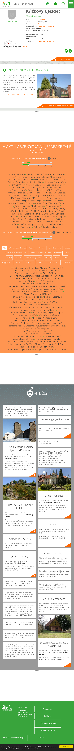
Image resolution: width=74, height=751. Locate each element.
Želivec (29, 227)
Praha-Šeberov (14, 208)
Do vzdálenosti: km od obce (29, 158)
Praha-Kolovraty (53, 206)
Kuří (54, 192)
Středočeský (42, 19)
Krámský (11, 192)
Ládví (10, 195)
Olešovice (30, 203)
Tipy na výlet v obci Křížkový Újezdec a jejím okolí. (18, 94)
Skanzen (68, 248)
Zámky (9, 258)
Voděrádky (15, 221)
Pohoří (17, 206)
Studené (22, 216)
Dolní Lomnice (40, 179)
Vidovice (60, 219)
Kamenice (23, 187)
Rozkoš (20, 213)
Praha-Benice (38, 206)
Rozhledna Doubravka (20, 323)
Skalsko (28, 213)
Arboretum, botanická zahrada (40, 253)
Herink (28, 182)
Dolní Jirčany (27, 179)
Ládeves (61, 192)
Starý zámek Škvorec (47, 310)
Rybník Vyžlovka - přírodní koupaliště (27, 297)
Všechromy (26, 221)
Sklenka (36, 213)
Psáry (55, 208)
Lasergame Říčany (26, 281)
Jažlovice (37, 185)
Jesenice (46, 185)
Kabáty (15, 187)
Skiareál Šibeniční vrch (45, 281)
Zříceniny (18, 258)
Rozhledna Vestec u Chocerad (21, 325)
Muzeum (40, 262)
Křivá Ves (30, 192)
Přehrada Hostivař (57, 286)
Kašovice (13, 190)
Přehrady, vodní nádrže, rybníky (15, 253)
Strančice (60, 213)
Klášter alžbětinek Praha (23, 339)
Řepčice (62, 211)
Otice (45, 203)
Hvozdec (28, 185)
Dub (63, 179)
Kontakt (40, 737)
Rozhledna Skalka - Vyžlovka (36, 304)
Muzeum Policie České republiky (36, 328)
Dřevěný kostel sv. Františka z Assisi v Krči (26, 307)
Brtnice (51, 174)
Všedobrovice (38, 221)
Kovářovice (58, 190)
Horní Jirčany (60, 182)
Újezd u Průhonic (16, 219)
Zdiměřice (19, 227)
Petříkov (62, 203)
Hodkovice (48, 182)
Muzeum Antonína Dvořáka (21, 344)
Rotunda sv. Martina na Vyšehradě (47, 323)
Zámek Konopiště (24, 318)
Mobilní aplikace (48, 730)
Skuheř (45, 213)
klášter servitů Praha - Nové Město (36, 333)
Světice (37, 216)
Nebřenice (57, 198)
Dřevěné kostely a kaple (33, 258)
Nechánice (15, 200)
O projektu (47, 709)
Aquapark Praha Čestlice (52, 275)
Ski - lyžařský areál (55, 248)
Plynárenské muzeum (26, 310)
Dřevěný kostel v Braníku (49, 315)
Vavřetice (29, 219)
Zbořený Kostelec (55, 224)
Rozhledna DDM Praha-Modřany (27, 302)
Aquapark (32, 248)
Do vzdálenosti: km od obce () (27, 232)
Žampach (32, 224)
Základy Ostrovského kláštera (36, 294)
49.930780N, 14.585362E (46, 26)
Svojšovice (46, 216)
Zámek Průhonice (50, 273)
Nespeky (25, 200)
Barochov (21, 174)
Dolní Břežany (14, 179)
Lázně (65, 258)
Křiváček (39, 192)
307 (40, 37)
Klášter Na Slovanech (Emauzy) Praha (36, 346)
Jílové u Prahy (57, 185)
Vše (4, 248)
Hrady (67, 253)
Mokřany (47, 198)
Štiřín (52, 213)
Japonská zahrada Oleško (51, 289)
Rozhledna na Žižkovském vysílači (28, 336)
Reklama (47, 716)
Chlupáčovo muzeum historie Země (36, 331)
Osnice (38, 203)
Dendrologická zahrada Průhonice (28, 278)
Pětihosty (53, 203)
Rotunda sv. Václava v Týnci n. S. (36, 283)
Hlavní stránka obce (67, 59)
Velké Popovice (41, 219)
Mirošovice (15, 198)
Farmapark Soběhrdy (55, 307)
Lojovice (44, 195)
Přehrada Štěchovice (53, 297)
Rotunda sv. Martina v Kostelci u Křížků (46, 268)
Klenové (22, 190)
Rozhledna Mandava (19, 268)
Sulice (30, 216)
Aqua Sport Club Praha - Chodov (24, 291)
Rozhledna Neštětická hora (45, 318)
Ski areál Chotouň (50, 270)
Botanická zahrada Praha (48, 320)
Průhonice (47, 208)
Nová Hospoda (37, 200)
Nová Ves (49, 200)
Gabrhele (20, 182)
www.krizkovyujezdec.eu (46, 41)
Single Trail (29, 262)
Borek (36, 174)
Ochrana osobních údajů (13, 737)
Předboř (26, 208)
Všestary (58, 221)
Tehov (54, 216)
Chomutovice (34, 177)
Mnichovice (27, 198)
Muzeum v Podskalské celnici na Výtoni (25, 341)
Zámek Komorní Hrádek (20, 312)
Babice (12, 174)
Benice (29, 174)
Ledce (16, 195)
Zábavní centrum (52, 262)
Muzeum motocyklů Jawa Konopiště (47, 312)
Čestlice (24, 177)
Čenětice (24, 47)
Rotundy (48, 258)
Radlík (33, 211)
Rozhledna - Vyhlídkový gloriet (28, 273)
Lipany (36, 195)
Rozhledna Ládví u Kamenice (27, 270)
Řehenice (53, 211)
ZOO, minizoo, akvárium (17, 248)
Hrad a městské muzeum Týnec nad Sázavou (27, 286)
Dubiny (11, 182)
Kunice (48, 192)
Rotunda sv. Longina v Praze (20, 349)
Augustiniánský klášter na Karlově (50, 325)
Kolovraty (31, 190)
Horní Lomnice (17, 185)
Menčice (61, 195)
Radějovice (13, 211)
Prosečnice (36, 208)
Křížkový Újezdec (43, 11)
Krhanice (21, 192)
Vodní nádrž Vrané (51, 302)
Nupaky (58, 200)
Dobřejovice (56, 177)
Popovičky (26, 206)
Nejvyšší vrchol (7, 262)
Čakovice (60, 174)
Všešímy (49, 221)
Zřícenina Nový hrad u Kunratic (24, 289)
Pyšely (62, 208)
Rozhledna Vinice (51, 336)
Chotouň (46, 177)
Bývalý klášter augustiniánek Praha (50, 344)
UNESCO (42, 248)
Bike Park (19, 262)
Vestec (52, 219)
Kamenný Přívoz (37, 187)
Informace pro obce (47, 723)
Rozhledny (57, 253)
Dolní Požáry (53, 179)
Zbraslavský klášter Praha (51, 291)
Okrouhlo (12, 203)
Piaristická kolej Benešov (24, 320)
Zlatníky (37, 227)
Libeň (23, 195)
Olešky (21, 203)
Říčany (40, 24)
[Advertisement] (37, 127)
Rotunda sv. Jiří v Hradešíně (25, 315)
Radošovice (43, 211)
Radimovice (24, 211)
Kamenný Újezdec (53, 187)
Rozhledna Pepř (52, 278)
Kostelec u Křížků (44, 190)
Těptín (62, 216)
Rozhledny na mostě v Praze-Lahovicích (36, 299)
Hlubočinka (38, 182)
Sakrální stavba (66, 262)
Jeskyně (56, 258)
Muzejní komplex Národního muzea (50, 349)
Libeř (29, 195)
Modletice (37, 198)
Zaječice (22, 224)
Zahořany (13, 224)
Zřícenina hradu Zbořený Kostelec (25, 275)
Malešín (52, 195)
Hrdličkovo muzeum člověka (48, 339)
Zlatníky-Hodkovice (50, 227)
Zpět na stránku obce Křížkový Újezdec (60, 106)
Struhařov (12, 216)
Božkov (44, 174)
